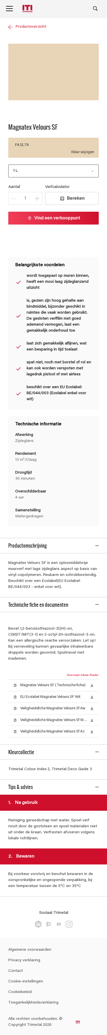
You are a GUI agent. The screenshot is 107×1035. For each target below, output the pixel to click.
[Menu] (9, 8)
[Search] (95, 8)
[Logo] (28, 8)
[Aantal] (25, 198)
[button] (92, 680)
